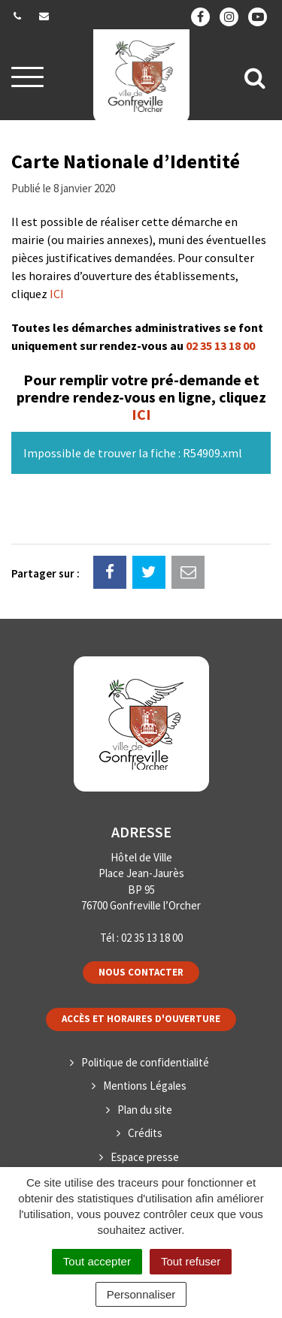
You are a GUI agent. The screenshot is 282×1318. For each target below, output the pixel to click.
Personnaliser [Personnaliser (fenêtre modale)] (141, 1294)
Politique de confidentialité (145, 1062)
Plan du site (144, 1109)
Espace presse (145, 1157)
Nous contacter (141, 972)
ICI (57, 293)
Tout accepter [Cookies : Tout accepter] (97, 1261)
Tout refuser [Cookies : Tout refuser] (190, 1261)
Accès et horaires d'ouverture (141, 1018)
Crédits (145, 1133)
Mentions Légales (144, 1085)
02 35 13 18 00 (220, 345)
